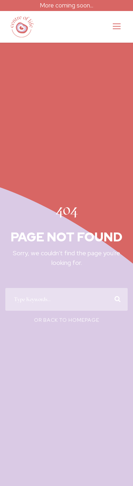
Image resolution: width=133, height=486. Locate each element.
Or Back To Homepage (66, 324)
